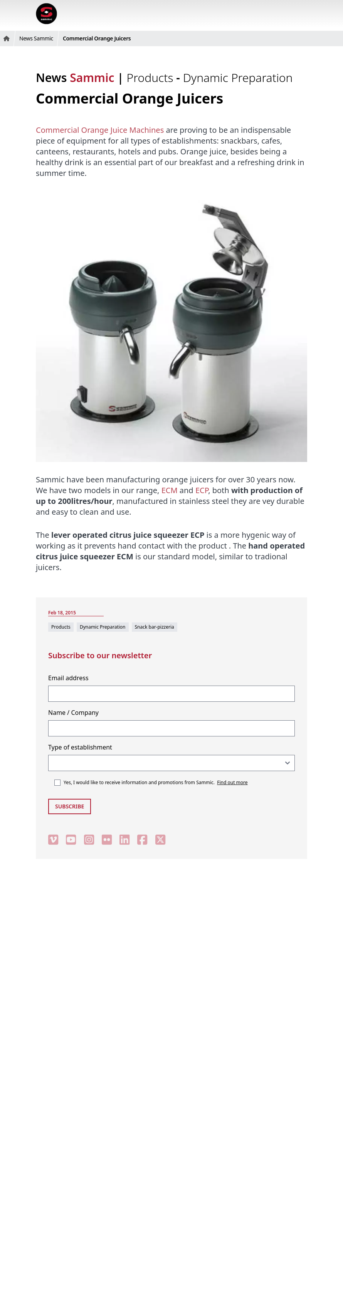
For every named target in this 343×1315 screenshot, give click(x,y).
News (75, 77)
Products (152, 77)
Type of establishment (80, 747)
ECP (201, 490)
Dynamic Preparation (238, 77)
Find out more (232, 782)
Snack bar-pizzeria (154, 627)
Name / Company (73, 712)
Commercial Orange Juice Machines (100, 130)
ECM (169, 490)
